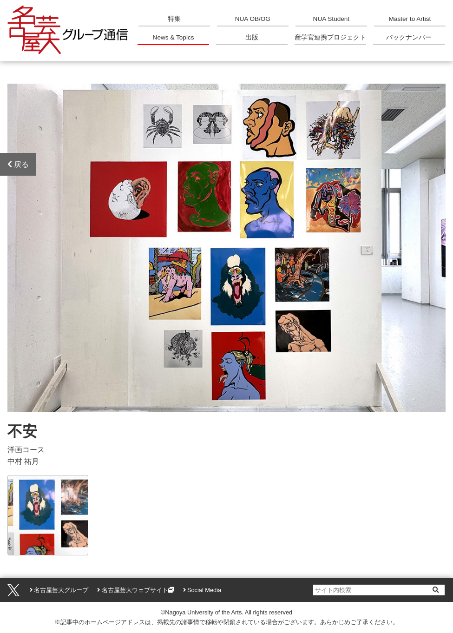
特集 (174, 18)
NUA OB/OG (252, 18)
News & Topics (173, 37)
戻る (18, 164)
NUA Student (331, 18)
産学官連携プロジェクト (330, 37)
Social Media (204, 590)
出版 (251, 37)
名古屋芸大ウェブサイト (135, 590)
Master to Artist (410, 18)
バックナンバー (409, 37)
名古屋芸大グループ (61, 590)
